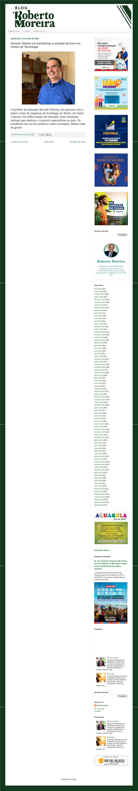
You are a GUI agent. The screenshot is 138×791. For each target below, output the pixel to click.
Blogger (74, 779)
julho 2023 (98, 378)
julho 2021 (98, 443)
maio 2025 (98, 318)
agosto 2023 (98, 375)
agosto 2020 (98, 473)
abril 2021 (97, 451)
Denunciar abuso (101, 550)
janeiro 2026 (98, 297)
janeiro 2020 (98, 491)
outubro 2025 (99, 305)
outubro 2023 (99, 370)
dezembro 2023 (99, 364)
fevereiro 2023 (99, 391)
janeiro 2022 (98, 427)
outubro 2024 (99, 337)
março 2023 (98, 389)
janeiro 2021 (98, 459)
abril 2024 (97, 354)
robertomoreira (102, 705)
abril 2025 (97, 321)
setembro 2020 (99, 470)
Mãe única (110, 674)
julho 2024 (98, 346)
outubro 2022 (99, 402)
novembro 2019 (99, 497)
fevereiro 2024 (99, 359)
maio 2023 (98, 383)
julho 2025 (98, 313)
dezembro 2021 (99, 429)
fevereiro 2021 (99, 456)
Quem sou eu (39, 31)
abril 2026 (97, 289)
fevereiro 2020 (99, 489)
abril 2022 (97, 418)
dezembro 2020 (99, 462)
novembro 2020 (99, 464)
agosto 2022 (98, 408)
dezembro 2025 (99, 300)
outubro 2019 (99, 500)
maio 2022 (98, 416)
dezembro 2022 (99, 397)
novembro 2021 (99, 432)
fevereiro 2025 (99, 327)
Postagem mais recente (19, 142)
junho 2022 (98, 413)
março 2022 (98, 421)
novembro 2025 (99, 302)
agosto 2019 (98, 505)
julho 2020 (98, 475)
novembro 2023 (99, 367)
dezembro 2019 (99, 494)
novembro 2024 (99, 335)
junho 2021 (98, 445)
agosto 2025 (98, 310)
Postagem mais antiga (78, 142)
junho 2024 (98, 348)
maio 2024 (98, 351)
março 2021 (98, 454)
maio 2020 (98, 481)
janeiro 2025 (98, 329)
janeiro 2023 (98, 394)
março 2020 (98, 486)
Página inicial (14, 31)
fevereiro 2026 (99, 294)
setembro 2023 (99, 373)
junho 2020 (98, 478)
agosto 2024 (98, 343)
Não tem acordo (112, 658)
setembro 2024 (99, 340)
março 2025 (98, 324)
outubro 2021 (99, 435)
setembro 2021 (99, 437)
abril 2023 (97, 386)
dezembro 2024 (99, 332)
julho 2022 (98, 410)
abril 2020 (97, 483)
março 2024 (98, 356)
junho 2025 (98, 316)
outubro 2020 (99, 467)
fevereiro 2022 (99, 424)
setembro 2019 (99, 502)
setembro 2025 (99, 308)
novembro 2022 (99, 400)
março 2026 (98, 291)
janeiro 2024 (98, 362)
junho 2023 (98, 381)
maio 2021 (98, 448)
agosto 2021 (98, 440)
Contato (26, 31)
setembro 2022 (99, 405)
